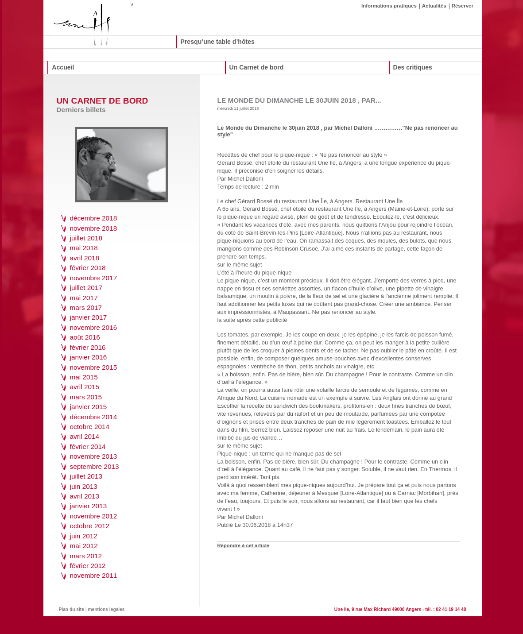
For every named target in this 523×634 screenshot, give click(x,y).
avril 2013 (85, 496)
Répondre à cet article (243, 545)
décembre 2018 (93, 218)
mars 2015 (86, 397)
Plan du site (71, 609)
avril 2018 (85, 258)
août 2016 (85, 337)
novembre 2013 (93, 456)
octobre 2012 (90, 526)
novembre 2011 (93, 575)
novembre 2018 (93, 228)
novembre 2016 (93, 327)
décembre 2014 (93, 417)
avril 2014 (85, 436)
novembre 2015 (93, 367)
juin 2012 (83, 536)
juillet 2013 (86, 476)
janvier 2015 (88, 406)
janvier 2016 (88, 357)
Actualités (434, 5)
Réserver (462, 5)
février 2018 (88, 267)
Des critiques (412, 67)
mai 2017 (84, 298)
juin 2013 (83, 486)
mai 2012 (84, 545)
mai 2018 (84, 247)
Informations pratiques (389, 5)
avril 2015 (85, 386)
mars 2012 (86, 556)
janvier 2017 (88, 317)
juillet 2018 (86, 238)
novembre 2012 (93, 516)
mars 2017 (86, 307)
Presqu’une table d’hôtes (218, 41)
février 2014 (88, 446)
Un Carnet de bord (256, 67)
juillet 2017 (86, 287)
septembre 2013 (94, 466)
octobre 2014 (90, 426)
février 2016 (88, 347)
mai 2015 (84, 377)
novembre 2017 (93, 278)
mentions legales (106, 609)
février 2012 (88, 565)
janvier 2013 (88, 506)
